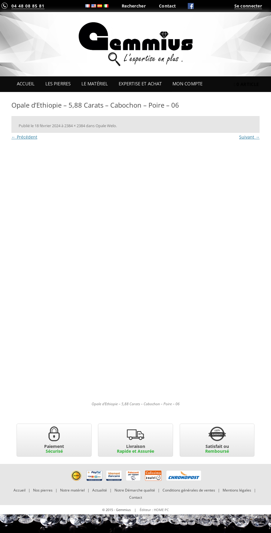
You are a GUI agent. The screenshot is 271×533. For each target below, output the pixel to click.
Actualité (99, 490)
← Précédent (24, 137)
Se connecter (248, 6)
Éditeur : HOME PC (154, 509)
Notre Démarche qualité (134, 490)
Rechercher (134, 6)
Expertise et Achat (140, 84)
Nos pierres (43, 490)
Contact (167, 6)
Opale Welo (106, 125)
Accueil (26, 84)
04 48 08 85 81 (27, 6)
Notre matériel (72, 490)
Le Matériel (94, 84)
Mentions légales (237, 490)
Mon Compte (187, 84)
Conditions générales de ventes (189, 490)
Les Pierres (58, 84)
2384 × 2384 (74, 125)
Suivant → (249, 137)
